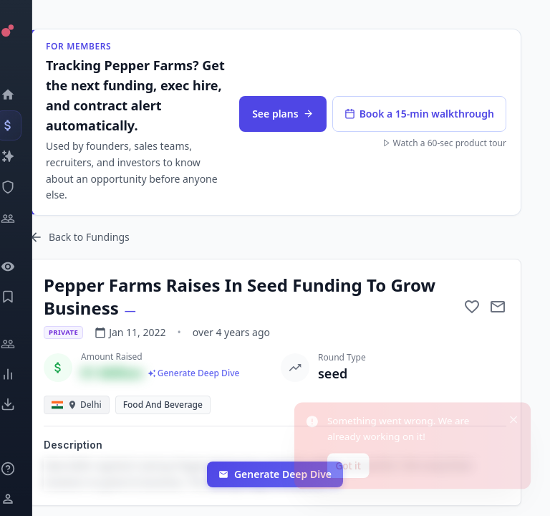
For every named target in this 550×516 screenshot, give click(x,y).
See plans (282, 113)
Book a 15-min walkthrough (419, 113)
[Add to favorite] (472, 306)
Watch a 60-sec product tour (444, 143)
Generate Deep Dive (275, 474)
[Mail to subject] (497, 306)
